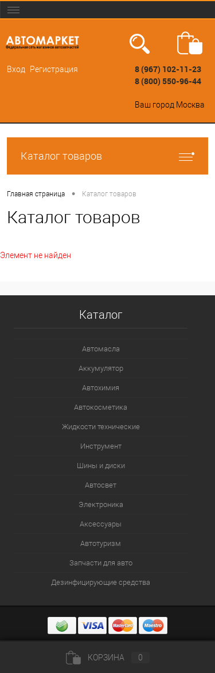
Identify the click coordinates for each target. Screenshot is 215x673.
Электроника (101, 504)
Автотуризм (100, 543)
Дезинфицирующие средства (100, 582)
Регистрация (54, 69)
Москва (190, 104)
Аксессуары (101, 524)
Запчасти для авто (100, 563)
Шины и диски (101, 465)
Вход (16, 69)
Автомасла (101, 349)
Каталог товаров (107, 156)
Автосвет (100, 485)
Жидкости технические (101, 426)
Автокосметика (100, 407)
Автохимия (100, 387)
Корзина (108, 657)
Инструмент (101, 446)
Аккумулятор (101, 368)
